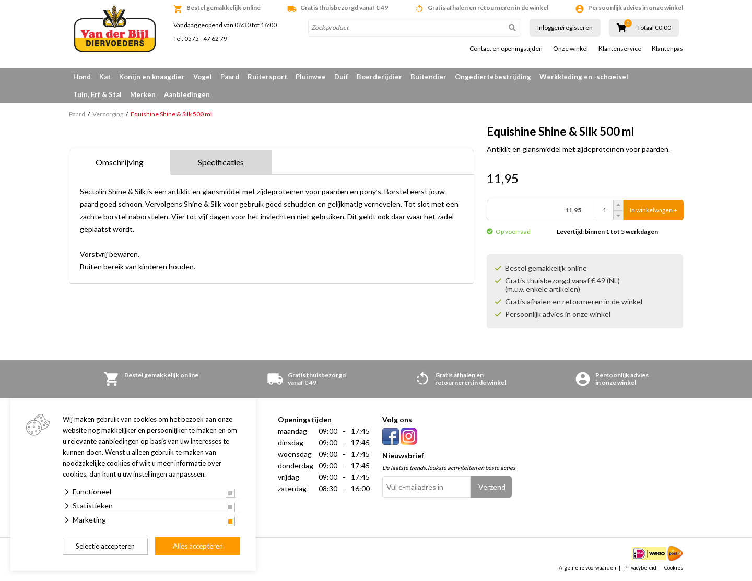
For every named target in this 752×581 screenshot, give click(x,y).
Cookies (673, 567)
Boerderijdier (379, 77)
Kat (105, 77)
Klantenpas (667, 48)
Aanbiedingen (187, 94)
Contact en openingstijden (506, 48)
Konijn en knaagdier (152, 77)
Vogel (202, 77)
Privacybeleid (640, 567)
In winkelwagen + (653, 210)
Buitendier (428, 77)
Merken (143, 94)
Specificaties (221, 162)
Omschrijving (120, 162)
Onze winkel (570, 48)
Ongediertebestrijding (493, 77)
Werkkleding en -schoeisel (583, 77)
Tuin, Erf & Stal (97, 94)
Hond (82, 77)
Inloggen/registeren (565, 27)
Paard (229, 77)
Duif (341, 77)
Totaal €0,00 (654, 28)
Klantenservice (619, 48)
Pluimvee (311, 77)
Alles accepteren (198, 546)
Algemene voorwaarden (587, 567)
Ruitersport (267, 77)
